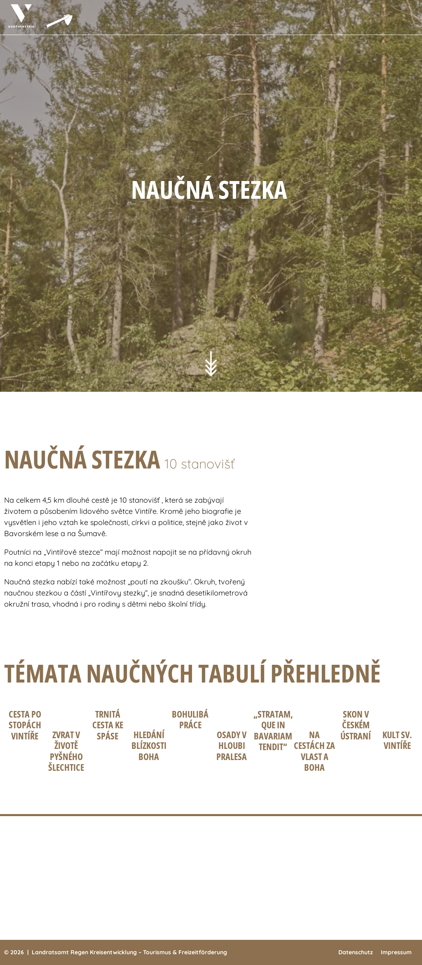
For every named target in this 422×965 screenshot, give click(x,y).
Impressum (396, 952)
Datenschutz (355, 952)
